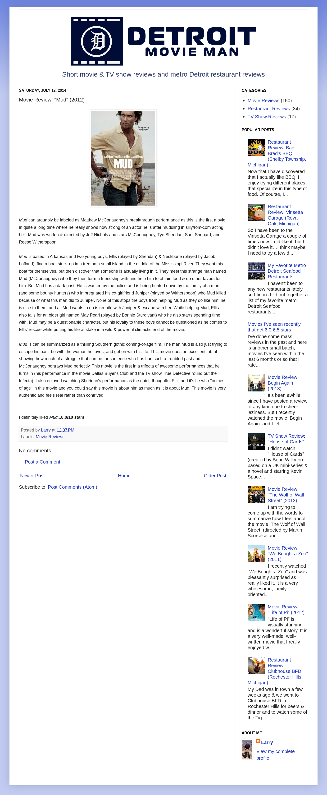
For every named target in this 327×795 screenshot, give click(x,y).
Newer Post (32, 475)
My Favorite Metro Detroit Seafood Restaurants (287, 271)
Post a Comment (42, 461)
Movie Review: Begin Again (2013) (283, 383)
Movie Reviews (50, 436)
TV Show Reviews (267, 116)
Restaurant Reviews (269, 108)
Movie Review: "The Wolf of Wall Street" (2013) (286, 495)
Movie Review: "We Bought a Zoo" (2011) (288, 553)
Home (124, 475)
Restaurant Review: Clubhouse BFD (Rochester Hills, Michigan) (275, 671)
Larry (267, 742)
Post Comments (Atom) (72, 487)
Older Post (215, 475)
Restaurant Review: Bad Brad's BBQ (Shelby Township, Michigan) (277, 153)
